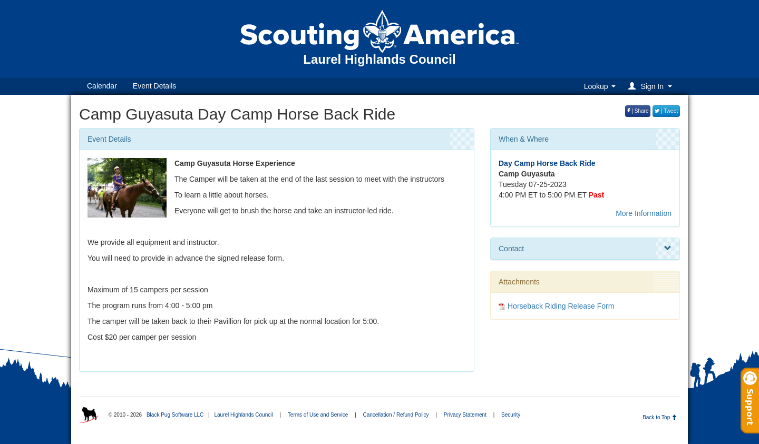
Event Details (154, 86)
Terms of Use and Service (318, 415)
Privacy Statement (465, 415)
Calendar (102, 86)
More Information (644, 213)
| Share (638, 111)
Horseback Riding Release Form (561, 306)
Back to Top (660, 417)
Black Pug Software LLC (175, 415)
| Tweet (666, 111)
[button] (652, 86)
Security (510, 415)
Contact (585, 248)
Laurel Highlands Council (243, 415)
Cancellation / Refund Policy (396, 415)
